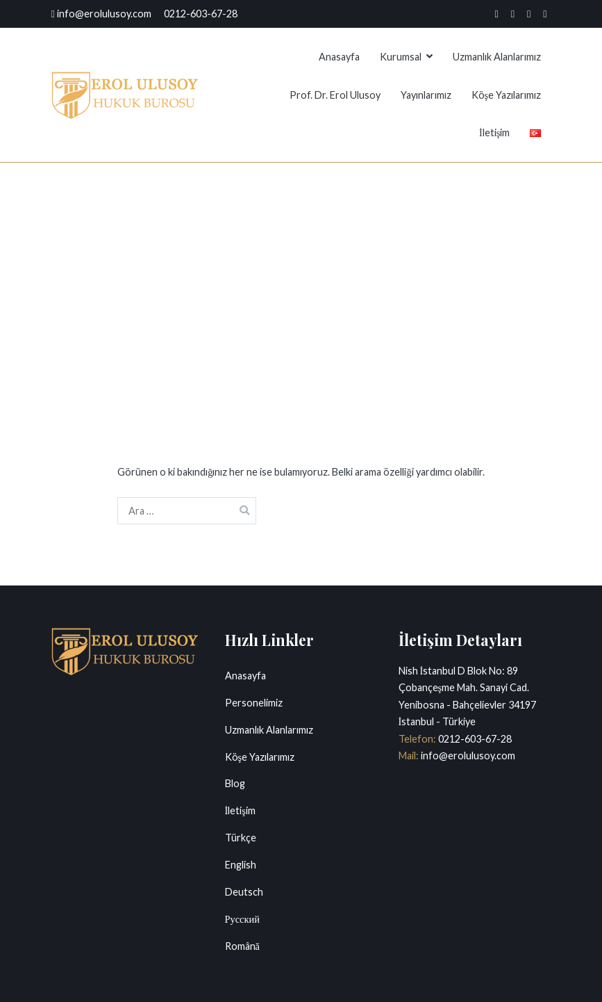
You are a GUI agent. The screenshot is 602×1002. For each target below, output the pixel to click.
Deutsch (244, 892)
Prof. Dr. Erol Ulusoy (335, 95)
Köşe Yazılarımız (506, 95)
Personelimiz (254, 703)
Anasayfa (339, 57)
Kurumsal (400, 57)
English (240, 865)
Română (242, 946)
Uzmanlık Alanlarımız (497, 57)
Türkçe (240, 837)
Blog (235, 783)
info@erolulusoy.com (467, 755)
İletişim (494, 132)
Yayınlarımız (426, 95)
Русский (242, 919)
